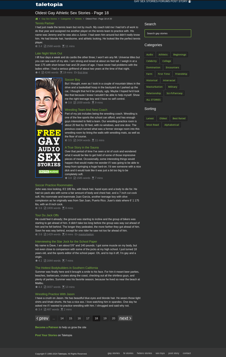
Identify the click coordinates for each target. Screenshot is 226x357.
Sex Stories (137, 4)
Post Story (174, 4)
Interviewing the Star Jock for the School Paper (66, 240)
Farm (149, 74)
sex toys (160, 351)
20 (113, 316)
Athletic (78, 19)
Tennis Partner (44, 23)
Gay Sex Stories (49, 19)
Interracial (169, 80)
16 (79, 316)
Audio (149, 54)
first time (83, 72)
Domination (153, 67)
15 (70, 316)
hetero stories (144, 351)
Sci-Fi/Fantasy (175, 93)
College (166, 61)
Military (172, 86)
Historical (151, 80)
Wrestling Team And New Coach (86, 109)
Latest (150, 118)
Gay (122, 4)
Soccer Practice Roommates (54, 184)
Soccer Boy (72, 79)
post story (173, 351)
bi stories (128, 351)
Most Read (152, 124)
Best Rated (179, 118)
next (125, 316)
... (54, 316)
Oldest (163, 118)
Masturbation (154, 86)
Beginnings (179, 54)
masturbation (86, 233)
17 (87, 316)
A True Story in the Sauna (82, 147)
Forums (156, 4)
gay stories (114, 351)
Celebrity (151, 61)
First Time (164, 74)
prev (42, 316)
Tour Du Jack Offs (47, 214)
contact (187, 351)
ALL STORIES (153, 99)
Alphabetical (171, 124)
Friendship (181, 74)
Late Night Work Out (48, 53)
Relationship (153, 93)
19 (105, 316)
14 (62, 316)
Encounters (172, 67)
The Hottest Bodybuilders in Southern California (66, 266)
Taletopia (62, 352)
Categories (66, 19)
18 (96, 316)
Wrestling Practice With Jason (55, 292)
